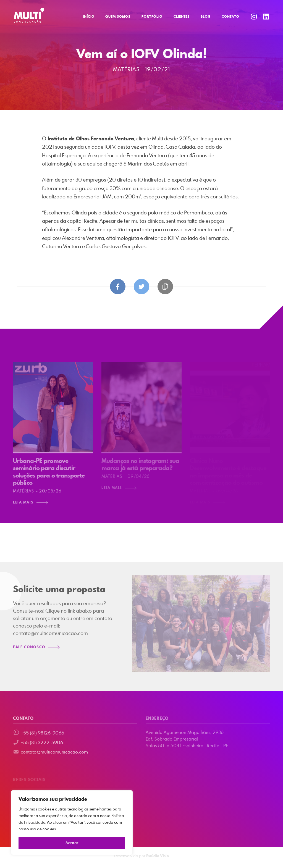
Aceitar (71, 843)
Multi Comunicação (29, 15)
